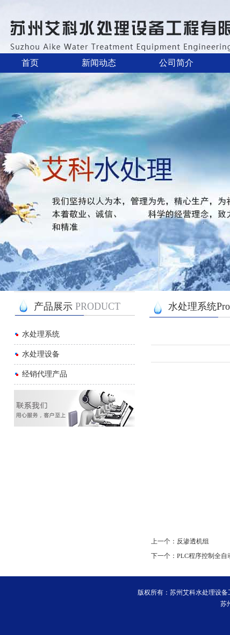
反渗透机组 (193, 541)
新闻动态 (99, 62)
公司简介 (176, 62)
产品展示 (77, 306)
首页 (30, 62)
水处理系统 (41, 334)
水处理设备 (41, 354)
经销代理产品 (44, 374)
